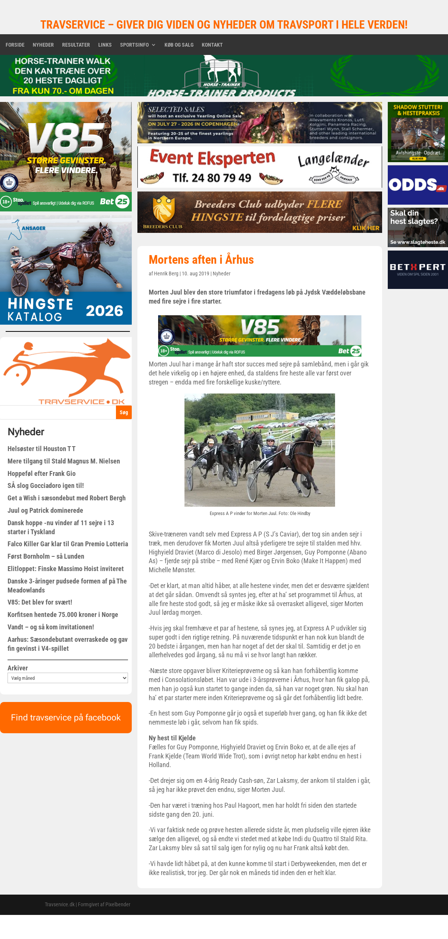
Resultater (76, 45)
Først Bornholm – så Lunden (46, 556)
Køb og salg (179, 45)
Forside (15, 45)
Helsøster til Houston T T (42, 449)
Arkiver (18, 668)
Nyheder (43, 45)
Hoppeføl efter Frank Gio (42, 473)
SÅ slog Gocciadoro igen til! (46, 485)
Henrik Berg (166, 273)
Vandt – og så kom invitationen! (51, 627)
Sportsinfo (134, 45)
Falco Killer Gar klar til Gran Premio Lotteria (68, 544)
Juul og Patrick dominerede (45, 510)
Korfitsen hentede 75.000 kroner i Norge (63, 614)
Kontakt (212, 45)
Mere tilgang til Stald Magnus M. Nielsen (64, 461)
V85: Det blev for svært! (40, 602)
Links (105, 45)
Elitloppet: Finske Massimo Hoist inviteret (66, 569)
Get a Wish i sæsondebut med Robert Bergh (67, 498)
